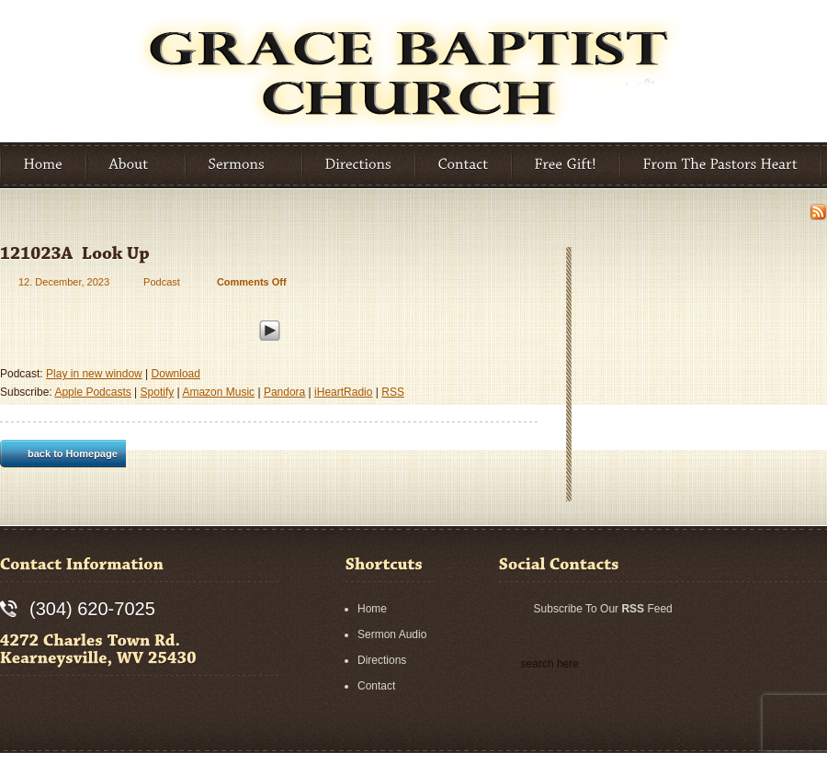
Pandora (284, 392)
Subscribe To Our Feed (603, 608)
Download (176, 373)
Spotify (158, 392)
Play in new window (94, 373)
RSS (392, 392)
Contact (376, 685)
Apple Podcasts (92, 392)
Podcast (161, 281)
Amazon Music (218, 392)
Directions (381, 660)
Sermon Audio (391, 634)
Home (372, 608)
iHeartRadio (343, 392)
